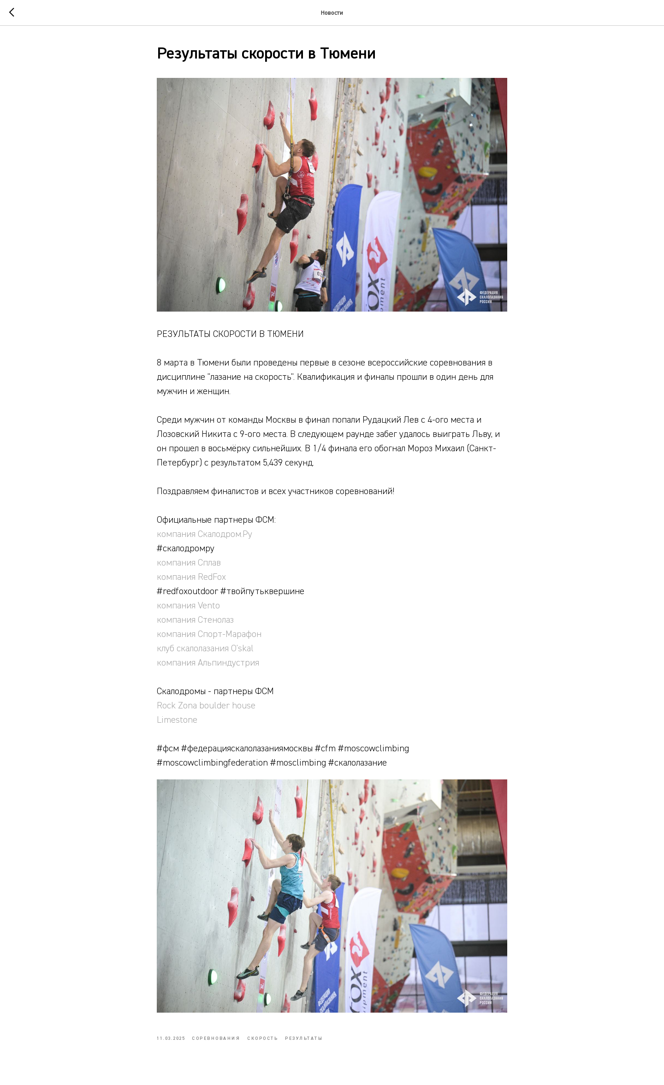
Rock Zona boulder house (206, 705)
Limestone (177, 720)
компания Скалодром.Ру (204, 534)
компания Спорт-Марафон (209, 634)
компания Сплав (189, 562)
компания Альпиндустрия (208, 662)
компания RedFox (191, 577)
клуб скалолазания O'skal (205, 648)
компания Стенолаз (195, 620)
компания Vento (188, 605)
